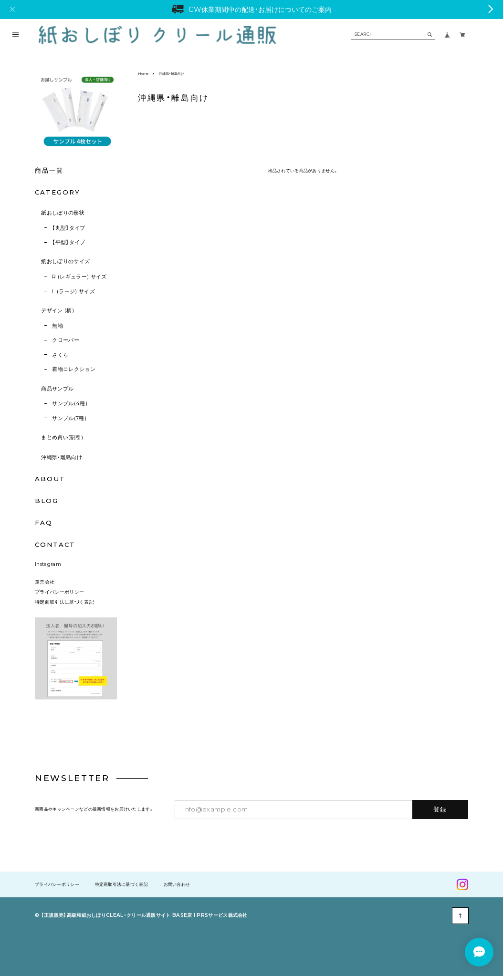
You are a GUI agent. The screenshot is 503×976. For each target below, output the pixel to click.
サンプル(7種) (69, 418)
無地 (57, 325)
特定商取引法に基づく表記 (64, 602)
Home (143, 74)
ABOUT (50, 479)
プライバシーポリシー (59, 592)
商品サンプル (57, 388)
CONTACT (55, 544)
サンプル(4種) (69, 403)
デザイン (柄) (57, 310)
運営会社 (44, 582)
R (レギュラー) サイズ (79, 276)
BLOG (46, 500)
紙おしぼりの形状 (62, 212)
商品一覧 (49, 170)
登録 (440, 809)
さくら (60, 354)
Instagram (48, 564)
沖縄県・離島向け (61, 457)
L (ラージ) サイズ (73, 291)
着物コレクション (73, 369)
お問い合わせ (177, 885)
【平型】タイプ (68, 242)
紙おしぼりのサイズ (65, 261)
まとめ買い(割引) (62, 437)
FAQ (43, 523)
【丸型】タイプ (68, 228)
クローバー (65, 340)
